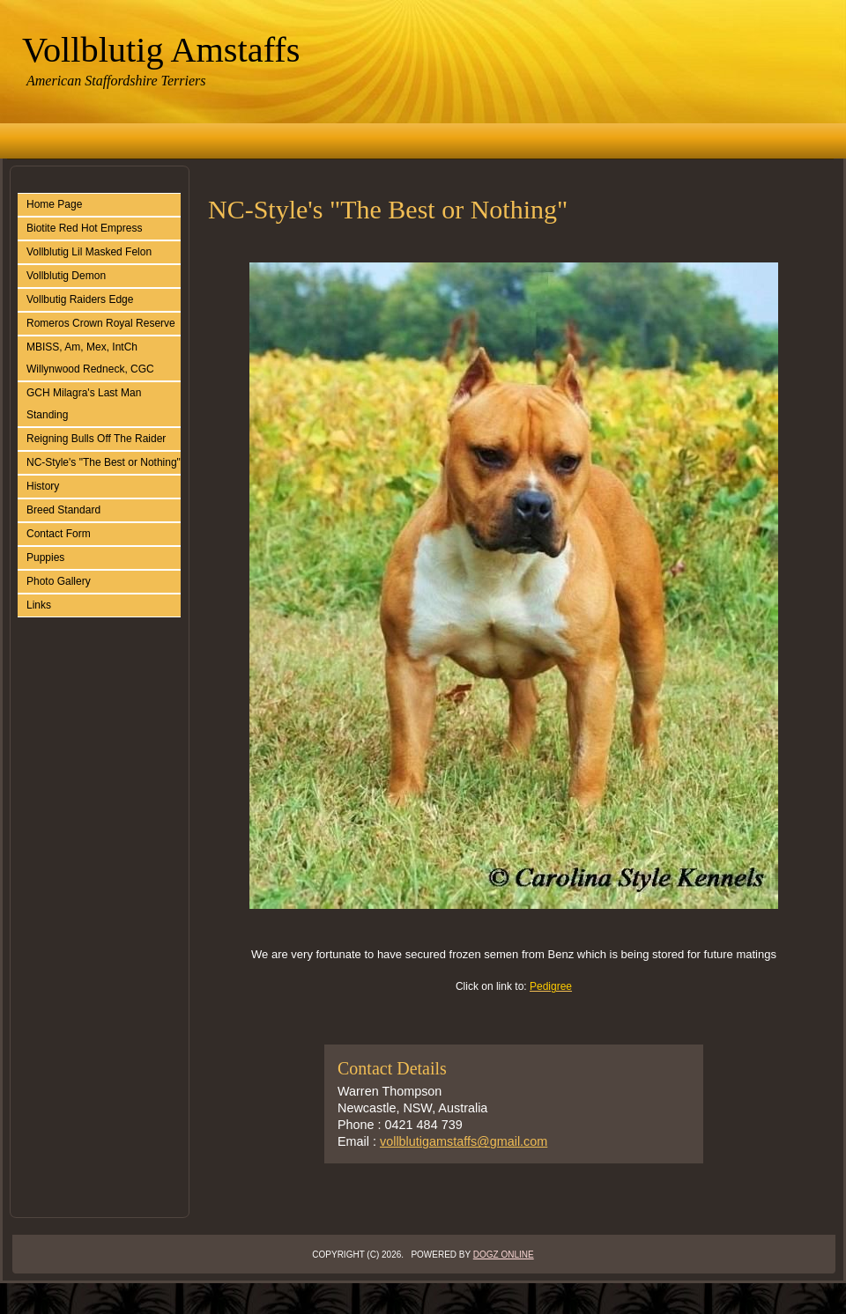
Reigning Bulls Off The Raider (96, 438)
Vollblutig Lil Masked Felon (89, 252)
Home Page (54, 204)
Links (38, 605)
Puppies (45, 557)
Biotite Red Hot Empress (84, 228)
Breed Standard (63, 510)
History (42, 486)
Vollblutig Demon (66, 275)
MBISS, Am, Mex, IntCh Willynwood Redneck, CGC (90, 358)
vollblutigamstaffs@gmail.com (463, 1141)
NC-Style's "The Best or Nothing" (103, 462)
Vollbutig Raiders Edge (79, 299)
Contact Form (58, 534)
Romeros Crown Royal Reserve (100, 323)
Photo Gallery (58, 581)
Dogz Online (503, 1254)
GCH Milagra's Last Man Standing (83, 404)
